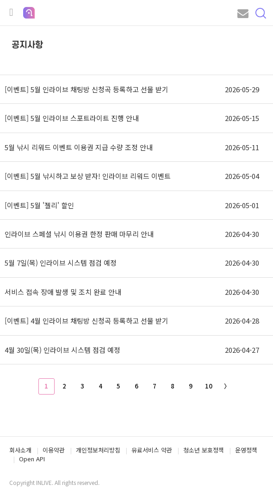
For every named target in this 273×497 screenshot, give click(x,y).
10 (208, 386)
